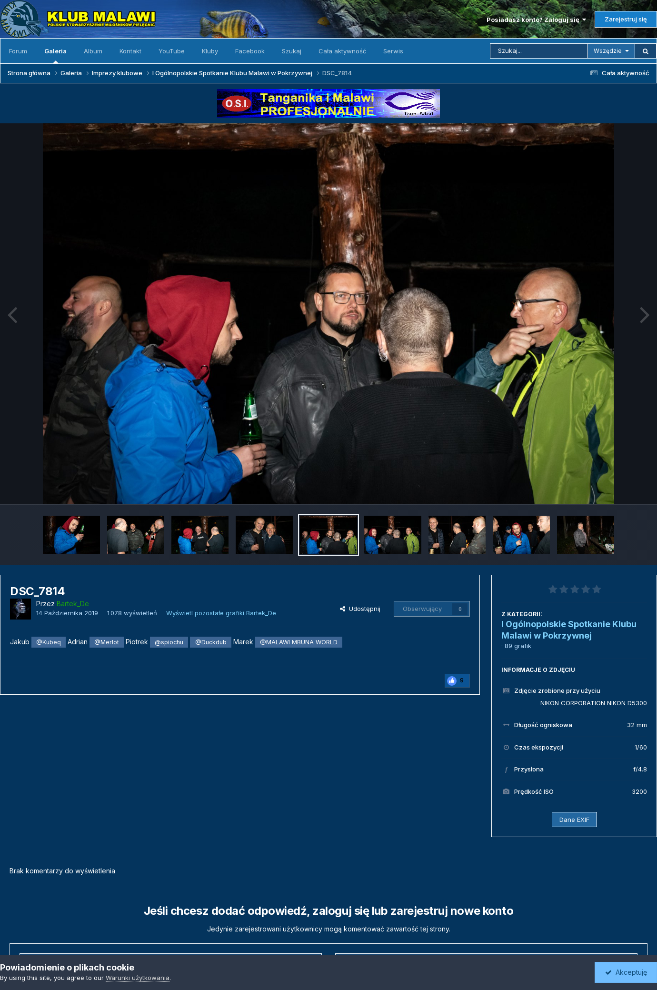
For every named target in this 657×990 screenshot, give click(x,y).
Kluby (210, 51)
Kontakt (130, 51)
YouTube (172, 51)
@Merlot (106, 642)
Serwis (393, 51)
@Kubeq (48, 642)
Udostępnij (360, 608)
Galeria (55, 55)
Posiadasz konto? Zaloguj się (536, 19)
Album (93, 51)
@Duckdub (211, 642)
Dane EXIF (574, 819)
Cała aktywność (342, 51)
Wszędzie (608, 50)
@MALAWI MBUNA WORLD (299, 642)
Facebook (250, 51)
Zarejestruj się (626, 19)
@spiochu (169, 642)
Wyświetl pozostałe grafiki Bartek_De (221, 613)
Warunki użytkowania (137, 977)
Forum (18, 51)
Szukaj (291, 51)
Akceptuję (626, 972)
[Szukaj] (538, 51)
